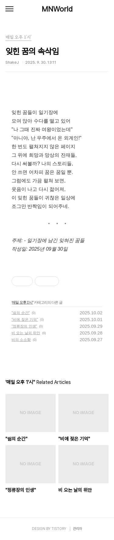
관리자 (77, 529)
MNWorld (57, 9)
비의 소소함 (21, 340)
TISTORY (58, 529)
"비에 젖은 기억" (25, 319)
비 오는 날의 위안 (26, 333)
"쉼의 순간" (21, 313)
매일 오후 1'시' (22, 302)
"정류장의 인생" (24, 326)
